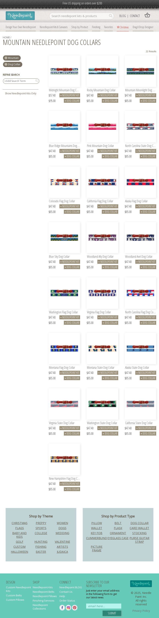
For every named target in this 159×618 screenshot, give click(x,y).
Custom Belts (14, 595)
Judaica (62, 552)
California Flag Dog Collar (100, 201)
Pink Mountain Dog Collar (100, 146)
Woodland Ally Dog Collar (100, 257)
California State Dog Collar (139, 423)
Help (62, 596)
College (41, 533)
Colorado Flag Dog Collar (62, 201)
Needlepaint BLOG (70, 587)
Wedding (62, 533)
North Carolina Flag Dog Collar (140, 312)
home (6, 37)
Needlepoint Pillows (45, 596)
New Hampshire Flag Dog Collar (64, 479)
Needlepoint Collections (40, 606)
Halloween (19, 552)
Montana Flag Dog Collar (62, 368)
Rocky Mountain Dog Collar (101, 90)
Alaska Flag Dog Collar (136, 201)
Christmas (124, 27)
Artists (62, 547)
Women (62, 523)
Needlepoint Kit (69, 95)
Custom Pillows (15, 600)
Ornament (118, 533)
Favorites (108, 27)
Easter (41, 552)
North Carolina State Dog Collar (140, 146)
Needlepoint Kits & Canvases (53, 27)
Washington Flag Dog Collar (63, 312)
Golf (19, 542)
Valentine (62, 542)
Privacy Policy (141, 611)
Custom (19, 547)
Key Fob (96, 533)
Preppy (41, 523)
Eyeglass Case (117, 538)
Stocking (139, 533)
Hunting (40, 542)
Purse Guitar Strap (139, 540)
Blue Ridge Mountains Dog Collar (64, 146)
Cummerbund (96, 538)
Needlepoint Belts (43, 592)
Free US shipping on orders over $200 (82, 3)
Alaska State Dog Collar (137, 368)
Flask (118, 528)
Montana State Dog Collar (100, 368)
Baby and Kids (19, 535)
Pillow (96, 523)
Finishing (96, 27)
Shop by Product (79, 27)
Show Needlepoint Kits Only (20, 93)
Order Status (67, 600)
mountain (13, 58)
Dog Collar (14, 64)
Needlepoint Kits (43, 587)
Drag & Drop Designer (143, 27)
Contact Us (65, 592)
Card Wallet (139, 528)
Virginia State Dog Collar (61, 423)
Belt (117, 523)
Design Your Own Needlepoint (21, 27)
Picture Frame (96, 548)
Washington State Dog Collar (102, 423)
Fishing (40, 547)
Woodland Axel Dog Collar (138, 257)
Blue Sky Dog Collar (59, 257)
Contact (135, 15)
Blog (122, 15)
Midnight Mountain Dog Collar (64, 90)
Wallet (96, 528)
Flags (19, 528)
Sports (41, 528)
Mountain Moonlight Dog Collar (140, 90)
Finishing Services (43, 600)
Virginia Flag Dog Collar (99, 312)
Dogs (62, 528)
